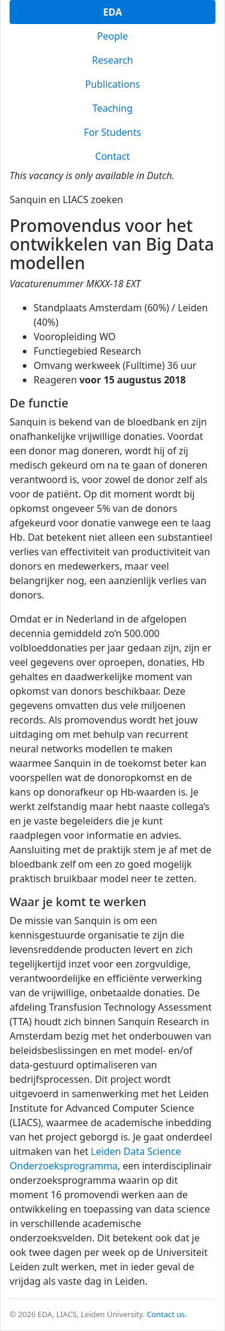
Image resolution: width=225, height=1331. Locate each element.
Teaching (112, 108)
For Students (112, 132)
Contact (112, 156)
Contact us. (167, 1314)
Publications (112, 84)
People (112, 36)
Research (112, 60)
